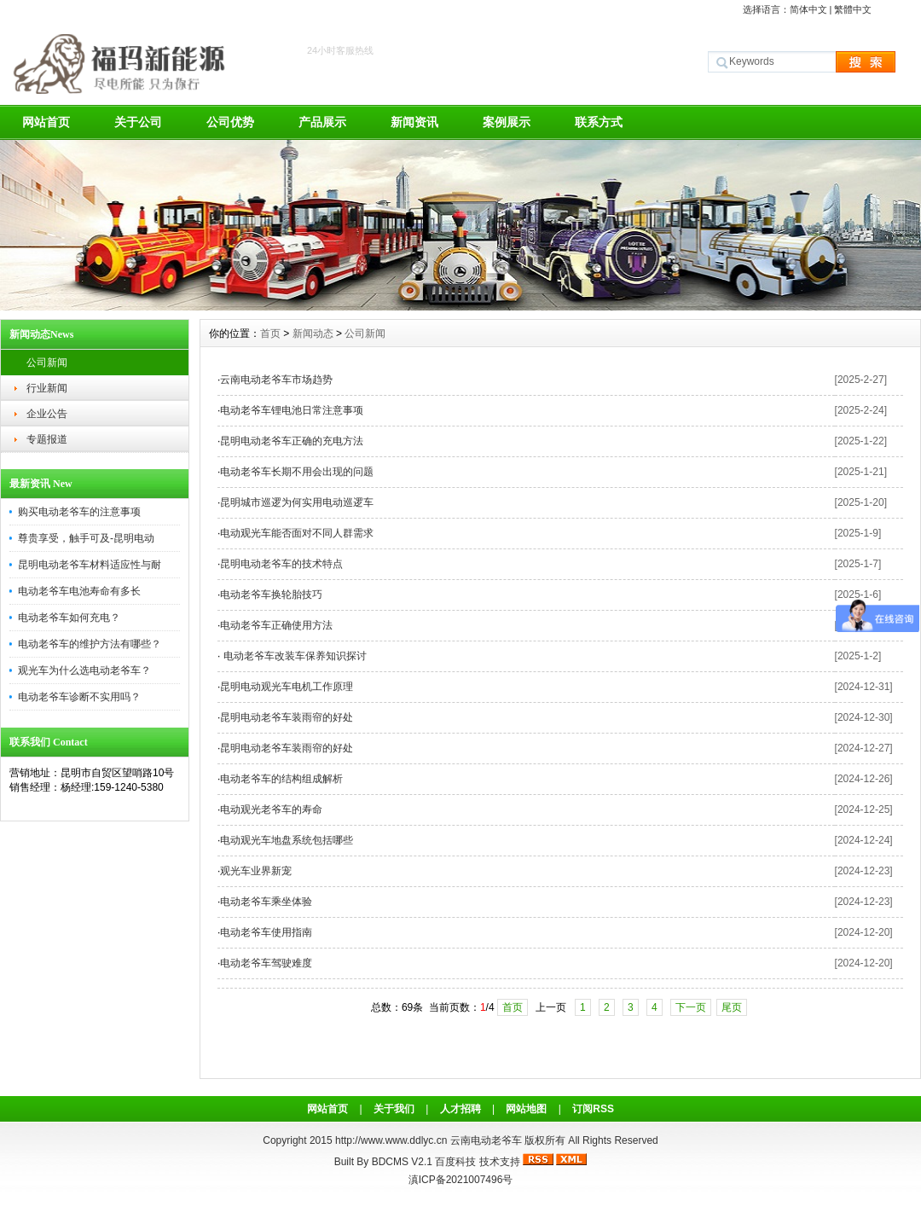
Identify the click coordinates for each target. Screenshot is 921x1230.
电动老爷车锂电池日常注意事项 (291, 410)
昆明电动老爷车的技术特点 (281, 564)
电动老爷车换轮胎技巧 (271, 594)
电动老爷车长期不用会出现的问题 (297, 472)
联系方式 (599, 122)
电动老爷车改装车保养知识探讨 (293, 656)
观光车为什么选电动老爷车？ (84, 670)
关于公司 (138, 122)
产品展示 (322, 122)
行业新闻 (46, 388)
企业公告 (46, 414)
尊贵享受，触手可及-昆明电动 (86, 538)
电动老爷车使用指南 (266, 932)
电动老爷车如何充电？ (69, 618)
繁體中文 (853, 9)
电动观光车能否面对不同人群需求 (297, 533)
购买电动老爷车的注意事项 (79, 512)
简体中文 (808, 9)
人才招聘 (460, 1109)
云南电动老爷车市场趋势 (276, 380)
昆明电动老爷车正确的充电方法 (291, 441)
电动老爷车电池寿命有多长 (79, 591)
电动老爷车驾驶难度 (266, 963)
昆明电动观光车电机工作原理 (286, 687)
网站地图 (526, 1109)
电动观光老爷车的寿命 (271, 809)
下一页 (690, 1007)
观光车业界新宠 (256, 871)
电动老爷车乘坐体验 (266, 902)
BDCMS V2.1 (402, 1162)
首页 (270, 333)
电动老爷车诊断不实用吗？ (79, 697)
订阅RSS (593, 1109)
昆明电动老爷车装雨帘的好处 (286, 717)
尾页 (731, 1007)
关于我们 (394, 1109)
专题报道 (46, 439)
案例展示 (506, 122)
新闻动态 (313, 333)
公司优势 (230, 122)
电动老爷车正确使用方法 (276, 625)
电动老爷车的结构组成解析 (281, 779)
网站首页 (46, 122)
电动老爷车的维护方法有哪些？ (89, 644)
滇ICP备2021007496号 (460, 1180)
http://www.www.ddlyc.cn (392, 1140)
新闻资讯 (414, 122)
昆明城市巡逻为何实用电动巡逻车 (297, 502)
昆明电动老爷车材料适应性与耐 (89, 565)
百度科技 (455, 1162)
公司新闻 (46, 362)
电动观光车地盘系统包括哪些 (286, 840)
